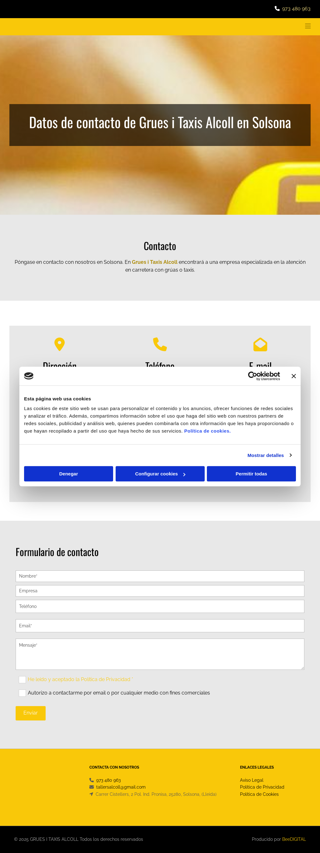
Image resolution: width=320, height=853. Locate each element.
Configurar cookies (160, 473)
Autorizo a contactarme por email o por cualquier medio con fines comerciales (119, 692)
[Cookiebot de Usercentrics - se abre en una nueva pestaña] (252, 376)
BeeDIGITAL (294, 839)
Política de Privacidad (262, 787)
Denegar (68, 473)
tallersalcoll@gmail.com (121, 787)
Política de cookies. (207, 431)
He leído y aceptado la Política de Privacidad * (80, 679)
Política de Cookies (259, 794)
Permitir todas (251, 473)
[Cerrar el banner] (294, 376)
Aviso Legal (251, 780)
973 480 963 (296, 9)
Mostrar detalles (266, 455)
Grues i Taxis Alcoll (155, 262)
